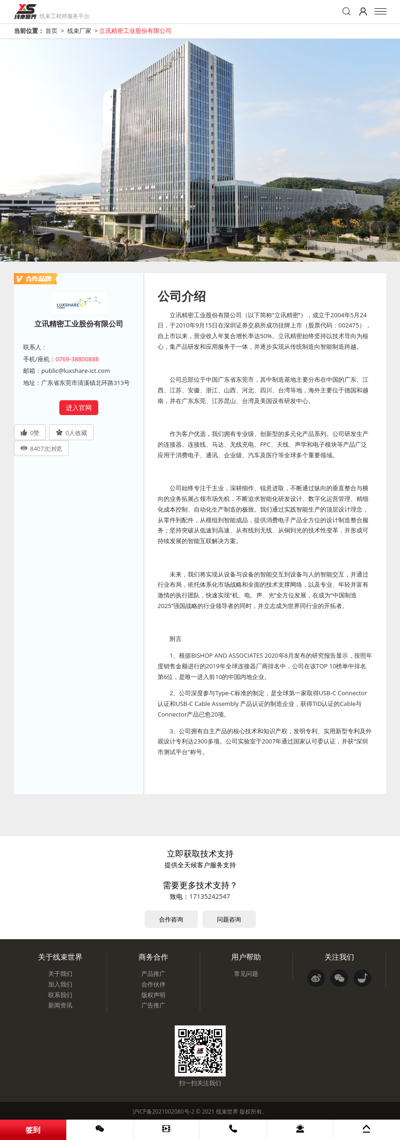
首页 (51, 30)
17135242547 (209, 896)
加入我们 (60, 984)
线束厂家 (79, 30)
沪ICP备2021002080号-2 (163, 1111)
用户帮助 (246, 957)
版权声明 (153, 995)
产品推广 (153, 973)
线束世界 (227, 1111)
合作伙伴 (153, 984)
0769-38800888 (77, 359)
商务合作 (153, 957)
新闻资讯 (60, 1005)
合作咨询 (171, 919)
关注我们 (339, 957)
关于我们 (60, 973)
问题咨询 (229, 919)
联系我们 (60, 995)
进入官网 (79, 407)
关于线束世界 (60, 957)
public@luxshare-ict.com (75, 370)
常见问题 (246, 973)
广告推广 (153, 1005)
